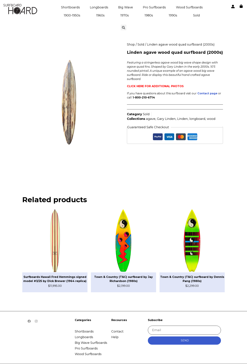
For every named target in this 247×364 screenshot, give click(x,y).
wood (211, 119)
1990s (173, 15)
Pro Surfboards (154, 7)
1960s (100, 15)
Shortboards (70, 7)
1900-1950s (72, 15)
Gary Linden (166, 119)
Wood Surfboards (189, 7)
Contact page (207, 93)
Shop (131, 44)
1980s (149, 15)
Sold (196, 15)
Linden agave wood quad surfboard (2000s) (175, 52)
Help (115, 337)
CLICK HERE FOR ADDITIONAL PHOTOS (155, 86)
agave (150, 119)
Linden (182, 119)
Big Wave (125, 7)
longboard (197, 119)
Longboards (99, 7)
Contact (117, 331)
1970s (124, 15)
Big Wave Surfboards (91, 343)
